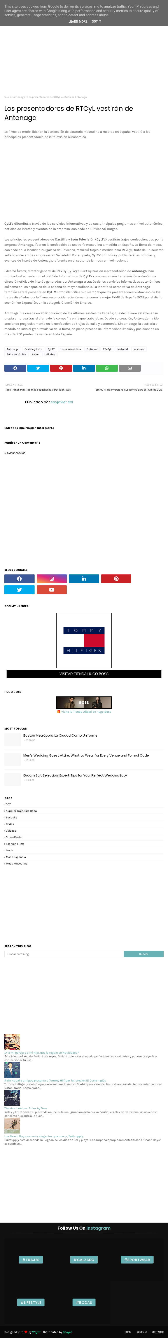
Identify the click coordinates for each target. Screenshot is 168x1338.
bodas (10, 824)
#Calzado (84, 1259)
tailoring (50, 354)
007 (8, 804)
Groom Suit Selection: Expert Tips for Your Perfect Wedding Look (75, 775)
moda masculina (71, 349)
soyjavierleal (61, 402)
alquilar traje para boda (21, 810)
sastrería (139, 349)
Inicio (7, 97)
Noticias (92, 349)
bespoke (11, 817)
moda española (16, 857)
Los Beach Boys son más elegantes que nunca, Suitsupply (43, 1136)
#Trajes (31, 1259)
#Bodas (84, 1302)
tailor (35, 354)
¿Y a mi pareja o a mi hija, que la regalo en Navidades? (41, 1053)
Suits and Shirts (16, 354)
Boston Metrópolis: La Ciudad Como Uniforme (60, 735)
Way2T (36, 1332)
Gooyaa (67, 1332)
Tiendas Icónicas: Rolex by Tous (25, 1108)
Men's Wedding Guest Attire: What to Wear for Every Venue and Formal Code (86, 755)
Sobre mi (141, 1332)
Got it (96, 21)
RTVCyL (107, 349)
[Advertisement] (84, 56)
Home (127, 1332)
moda (9, 850)
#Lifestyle (31, 1302)
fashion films (15, 843)
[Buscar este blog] (64, 954)
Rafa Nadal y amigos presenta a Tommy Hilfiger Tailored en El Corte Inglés (55, 1080)
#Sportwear (137, 1259)
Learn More (77, 21)
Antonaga (19, 97)
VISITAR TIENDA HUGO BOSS (84, 674)
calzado (11, 830)
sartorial (122, 349)
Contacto (158, 1332)
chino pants (14, 837)
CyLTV (51, 349)
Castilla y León (33, 349)
